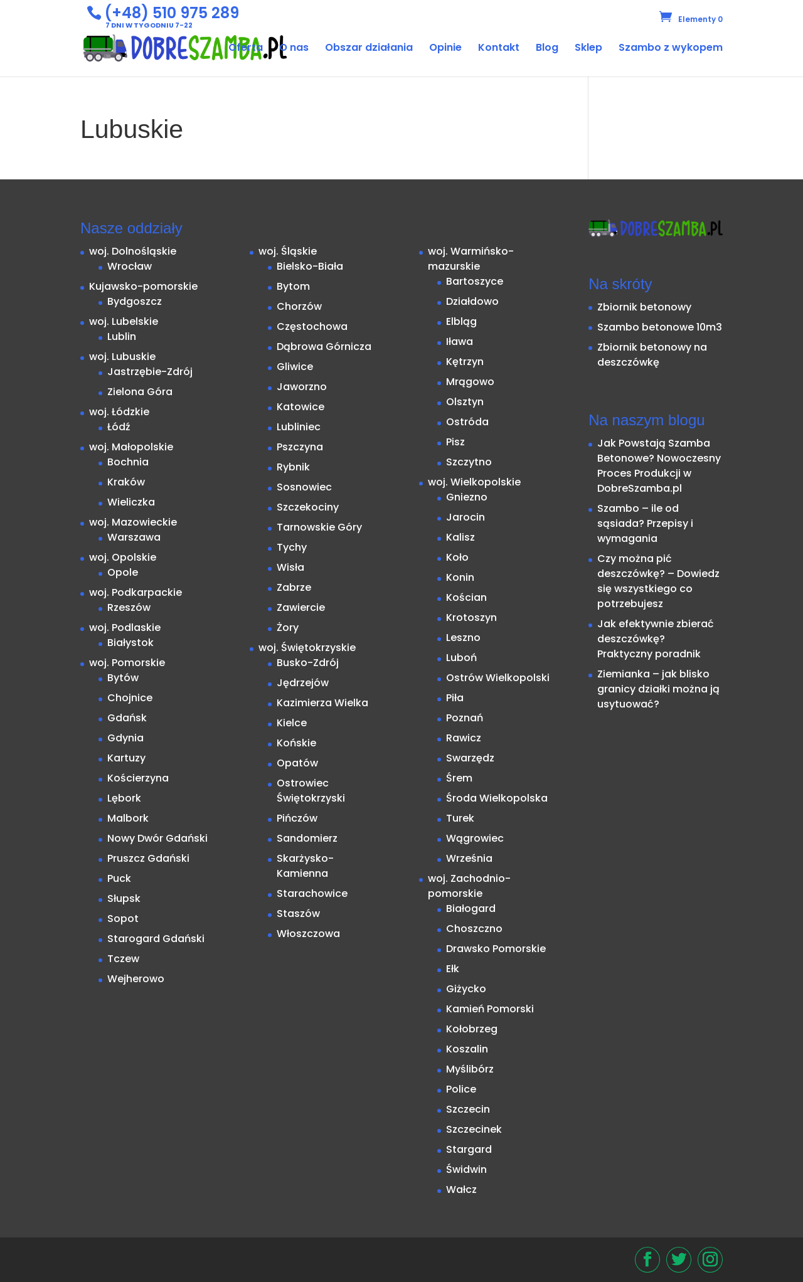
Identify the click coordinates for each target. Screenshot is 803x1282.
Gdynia (125, 738)
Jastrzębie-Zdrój (150, 371)
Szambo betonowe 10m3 (659, 327)
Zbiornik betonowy (644, 307)
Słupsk (124, 898)
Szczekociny (308, 507)
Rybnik (293, 467)
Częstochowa (312, 326)
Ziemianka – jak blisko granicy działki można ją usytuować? (658, 689)
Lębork (124, 798)
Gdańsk (127, 718)
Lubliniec (299, 427)
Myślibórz (470, 1069)
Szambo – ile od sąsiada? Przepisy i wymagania (645, 523)
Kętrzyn (465, 361)
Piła (455, 698)
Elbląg (461, 321)
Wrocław (129, 266)
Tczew (123, 958)
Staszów (298, 913)
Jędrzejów (303, 682)
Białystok (130, 642)
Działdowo (472, 301)
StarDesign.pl (154, 1254)
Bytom (293, 286)
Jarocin (465, 517)
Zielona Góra (140, 391)
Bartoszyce (474, 281)
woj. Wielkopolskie (474, 482)
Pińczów (297, 818)
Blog (547, 49)
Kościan (466, 597)
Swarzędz (470, 758)
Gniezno (466, 497)
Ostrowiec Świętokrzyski (311, 790)
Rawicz (463, 738)
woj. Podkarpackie (135, 592)
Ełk (452, 969)
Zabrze (294, 587)
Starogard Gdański (156, 938)
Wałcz (461, 1189)
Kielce (292, 723)
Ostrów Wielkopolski (498, 677)
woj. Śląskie (287, 251)
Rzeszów (129, 607)
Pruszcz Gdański (148, 858)
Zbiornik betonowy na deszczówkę (652, 354)
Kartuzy (126, 758)
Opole (122, 572)
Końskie (296, 743)
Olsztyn (465, 402)
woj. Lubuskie (122, 356)
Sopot (123, 918)
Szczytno (469, 462)
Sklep (588, 49)
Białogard (471, 908)
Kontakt (498, 49)
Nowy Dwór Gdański (157, 838)
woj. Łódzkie (119, 412)
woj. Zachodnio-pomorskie (469, 886)
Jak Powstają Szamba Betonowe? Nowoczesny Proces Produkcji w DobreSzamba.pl (659, 465)
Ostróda (467, 422)
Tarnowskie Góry (319, 527)
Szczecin (468, 1109)
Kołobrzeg (471, 1029)
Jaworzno (302, 386)
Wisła (290, 567)
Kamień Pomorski (490, 1009)
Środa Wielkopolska (497, 798)
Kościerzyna (138, 778)
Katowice (300, 407)
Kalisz (460, 537)
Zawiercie (301, 607)
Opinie (445, 49)
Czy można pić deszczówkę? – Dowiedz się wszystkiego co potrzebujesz (658, 581)
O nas (294, 49)
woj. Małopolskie (131, 447)
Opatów (297, 763)
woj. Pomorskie (127, 662)
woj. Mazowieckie (133, 522)
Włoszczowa (308, 933)
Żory (288, 627)
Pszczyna (300, 447)
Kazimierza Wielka (322, 703)
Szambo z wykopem (671, 49)
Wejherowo (135, 979)
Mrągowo (470, 381)
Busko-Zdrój (308, 662)
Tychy (292, 547)
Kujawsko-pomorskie (143, 286)
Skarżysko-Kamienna (305, 866)
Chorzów (299, 306)
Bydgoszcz (134, 301)
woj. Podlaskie (125, 627)
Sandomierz (307, 838)
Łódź (118, 427)
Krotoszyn (471, 617)
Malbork (128, 818)
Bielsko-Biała (310, 266)
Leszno (463, 637)
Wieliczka (131, 502)
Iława (459, 341)
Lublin (121, 336)
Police (461, 1089)
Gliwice (295, 366)
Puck (119, 878)
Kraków (126, 482)
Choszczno (474, 928)
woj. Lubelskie (123, 321)
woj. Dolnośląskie (132, 251)
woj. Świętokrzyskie (307, 647)
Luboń (461, 657)
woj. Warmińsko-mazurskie (471, 258)
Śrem (459, 778)
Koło (457, 557)
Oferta (245, 49)
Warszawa (134, 537)
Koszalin (467, 1049)
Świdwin (466, 1169)
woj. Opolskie (122, 557)
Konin (460, 577)
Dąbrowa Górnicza (324, 346)
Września (469, 858)
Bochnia (128, 462)
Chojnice (129, 698)
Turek (460, 818)
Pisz (455, 442)
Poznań (464, 718)
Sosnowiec (304, 487)
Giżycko (466, 989)
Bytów (123, 677)
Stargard (469, 1149)
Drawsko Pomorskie (496, 948)
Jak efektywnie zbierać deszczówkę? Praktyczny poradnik (655, 639)
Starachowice (312, 893)
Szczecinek (474, 1129)
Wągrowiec (475, 838)
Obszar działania (369, 49)
